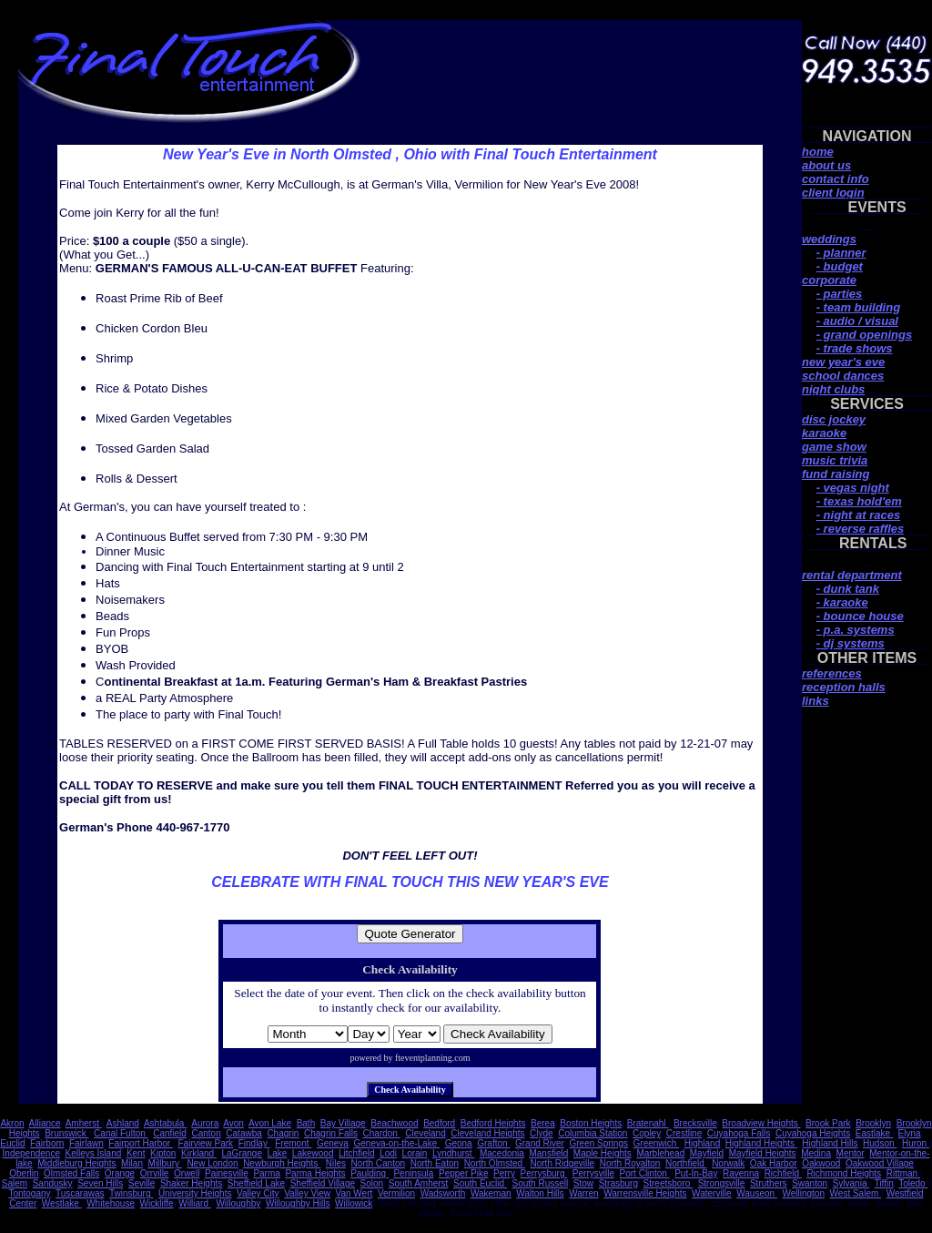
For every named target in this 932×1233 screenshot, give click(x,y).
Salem (14, 1183)
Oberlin (23, 1173)
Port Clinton (645, 1173)
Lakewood (313, 1153)
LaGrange (242, 1153)
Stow (583, 1183)
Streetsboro (668, 1183)
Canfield (170, 1133)
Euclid (12, 1143)
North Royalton (630, 1163)
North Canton (378, 1163)
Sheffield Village (322, 1183)
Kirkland (199, 1153)
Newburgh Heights (281, 1163)
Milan (132, 1163)
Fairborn (47, 1143)
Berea (543, 1123)
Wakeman (491, 1193)
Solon (372, 1183)
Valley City (258, 1193)
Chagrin (283, 1133)
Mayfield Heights (762, 1153)
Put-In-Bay (695, 1173)
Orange (120, 1173)
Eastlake (874, 1133)
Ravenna (741, 1173)
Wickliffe (157, 1203)
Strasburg (618, 1183)
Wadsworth (443, 1193)
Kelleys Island (94, 1153)
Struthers (768, 1183)
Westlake (62, 1203)
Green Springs (598, 1143)
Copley (647, 1133)
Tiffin (884, 1183)
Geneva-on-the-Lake (397, 1143)
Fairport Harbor (140, 1143)
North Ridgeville (562, 1163)
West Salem (856, 1193)
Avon (233, 1123)
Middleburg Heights (76, 1163)
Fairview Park (206, 1143)
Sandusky (53, 1183)
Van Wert (354, 1193)
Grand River (539, 1143)
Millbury (165, 1163)
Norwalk (728, 1163)
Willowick (353, 1203)
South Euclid (480, 1183)
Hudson (880, 1143)
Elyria (909, 1133)
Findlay (254, 1143)
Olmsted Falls (71, 1173)
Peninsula (413, 1173)
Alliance (45, 1123)
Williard (194, 1203)
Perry (504, 1173)
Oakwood (821, 1163)
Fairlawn (86, 1143)
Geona (458, 1143)
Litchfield (356, 1153)
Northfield (686, 1163)
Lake (278, 1153)
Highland (702, 1143)
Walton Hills (539, 1193)
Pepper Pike (463, 1173)
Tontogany (29, 1193)
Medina (816, 1153)
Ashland (122, 1123)
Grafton (493, 1143)
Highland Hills (829, 1143)
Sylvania (851, 1183)
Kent (136, 1153)
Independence (31, 1153)
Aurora (204, 1123)
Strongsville (721, 1183)
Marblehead (660, 1153)
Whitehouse (110, 1203)
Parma (266, 1173)
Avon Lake (269, 1123)
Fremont (293, 1143)
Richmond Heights (843, 1173)
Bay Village (343, 1123)
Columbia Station (592, 1133)
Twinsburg (131, 1193)
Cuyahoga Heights (812, 1133)
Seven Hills (100, 1183)
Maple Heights (602, 1153)
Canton (205, 1133)
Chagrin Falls (331, 1133)
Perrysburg (544, 1173)
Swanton (809, 1183)
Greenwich (656, 1143)
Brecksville (695, 1123)
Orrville (154, 1173)
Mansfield (548, 1153)
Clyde (541, 1133)
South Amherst (419, 1183)
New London (212, 1163)
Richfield (783, 1173)
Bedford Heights (493, 1123)
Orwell (186, 1173)
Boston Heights (591, 1123)
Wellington (803, 1193)
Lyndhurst (453, 1153)
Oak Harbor (773, 1163)
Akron (12, 1123)
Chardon (381, 1133)
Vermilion (396, 1193)
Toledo (912, 1183)
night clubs (833, 389)
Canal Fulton (120, 1133)
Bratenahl (648, 1123)
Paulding (369, 1173)
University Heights (195, 1193)
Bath (306, 1123)
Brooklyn (873, 1123)
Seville (141, 1183)
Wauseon (756, 1193)
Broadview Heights (761, 1123)
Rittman (903, 1173)
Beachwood (394, 1123)
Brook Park (827, 1123)
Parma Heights (315, 1173)
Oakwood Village (880, 1163)
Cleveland (425, 1133)
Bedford (439, 1123)
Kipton (163, 1153)
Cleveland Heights (487, 1133)
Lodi (388, 1153)
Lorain (415, 1153)
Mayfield (707, 1153)
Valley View (307, 1193)
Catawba (243, 1133)
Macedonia (502, 1153)
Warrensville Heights (644, 1193)
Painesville (226, 1173)
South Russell (540, 1183)
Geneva (333, 1143)
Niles (336, 1163)
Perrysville (593, 1173)
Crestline (684, 1133)
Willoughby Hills (298, 1203)
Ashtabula (165, 1123)
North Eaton (434, 1163)
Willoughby (238, 1203)
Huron (915, 1143)
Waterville (712, 1193)
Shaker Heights (191, 1183)
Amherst (84, 1123)
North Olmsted (494, 1163)
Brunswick (66, 1133)
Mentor (850, 1153)
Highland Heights (761, 1143)
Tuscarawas (80, 1193)
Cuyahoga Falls (738, 1133)
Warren (583, 1193)
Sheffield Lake (256, 1183)
